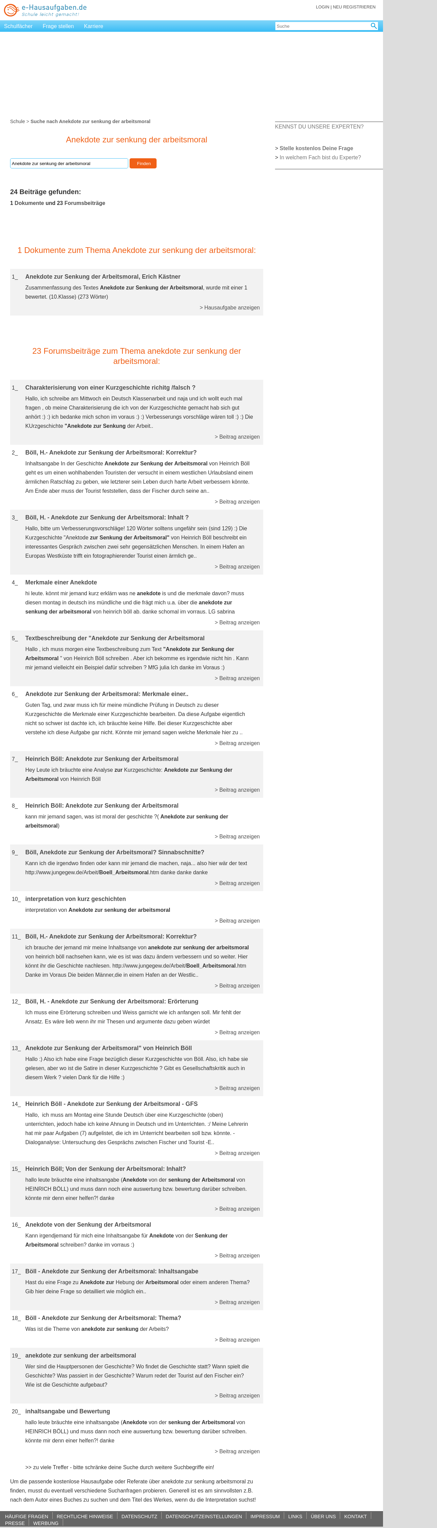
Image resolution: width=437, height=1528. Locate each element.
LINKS (295, 1516)
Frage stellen (58, 26)
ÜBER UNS (323, 1516)
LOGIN (322, 6)
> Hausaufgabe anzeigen (230, 307)
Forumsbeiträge (84, 203)
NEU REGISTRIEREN (354, 6)
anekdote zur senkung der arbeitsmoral (80, 1355)
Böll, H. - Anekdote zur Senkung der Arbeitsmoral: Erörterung (111, 1001)
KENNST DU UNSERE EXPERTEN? (319, 127)
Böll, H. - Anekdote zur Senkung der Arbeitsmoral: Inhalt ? (107, 517)
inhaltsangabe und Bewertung (67, 1411)
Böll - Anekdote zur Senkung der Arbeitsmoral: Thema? (103, 1318)
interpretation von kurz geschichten (75, 899)
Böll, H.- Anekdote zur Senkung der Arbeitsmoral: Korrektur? (111, 452)
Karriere (93, 26)
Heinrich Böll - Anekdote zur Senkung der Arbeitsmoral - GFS (111, 1104)
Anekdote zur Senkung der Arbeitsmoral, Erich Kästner (103, 276)
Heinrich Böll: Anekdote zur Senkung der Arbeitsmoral (102, 759)
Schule (17, 121)
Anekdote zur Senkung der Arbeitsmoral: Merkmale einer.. (106, 694)
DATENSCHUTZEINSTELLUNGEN (204, 1516)
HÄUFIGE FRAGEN (26, 1516)
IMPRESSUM (265, 1516)
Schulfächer (18, 26)
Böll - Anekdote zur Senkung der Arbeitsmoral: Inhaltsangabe (111, 1271)
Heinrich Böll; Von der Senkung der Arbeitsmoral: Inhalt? (105, 1168)
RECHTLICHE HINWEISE (85, 1516)
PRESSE (15, 1523)
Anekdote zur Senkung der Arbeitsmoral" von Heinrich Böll (108, 1048)
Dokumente (29, 203)
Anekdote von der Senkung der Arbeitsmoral (88, 1224)
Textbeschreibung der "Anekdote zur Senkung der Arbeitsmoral (114, 638)
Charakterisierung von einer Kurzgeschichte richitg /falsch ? (110, 387)
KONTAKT (355, 1516)
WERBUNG (45, 1523)
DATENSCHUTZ (139, 1516)
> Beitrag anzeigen (237, 437)
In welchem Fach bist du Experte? (320, 157)
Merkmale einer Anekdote (61, 582)
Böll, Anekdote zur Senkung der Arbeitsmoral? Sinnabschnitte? (114, 852)
